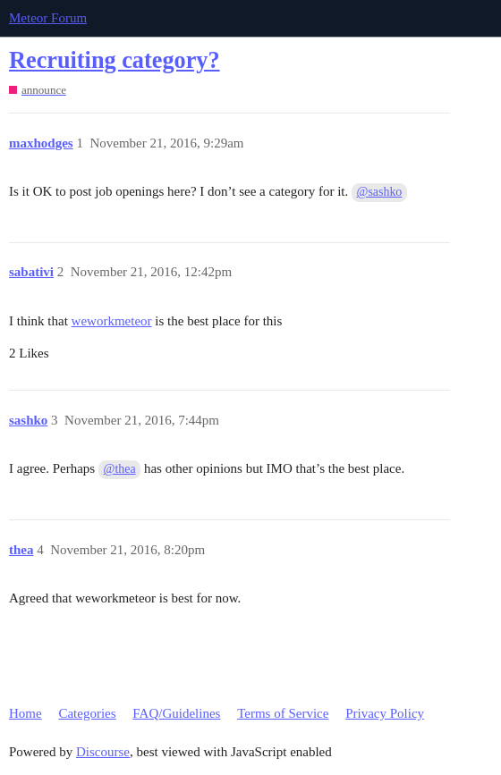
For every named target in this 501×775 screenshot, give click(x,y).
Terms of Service (282, 713)
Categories (86, 713)
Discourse (103, 752)
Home (25, 713)
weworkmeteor (112, 321)
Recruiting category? (114, 60)
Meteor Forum (48, 18)
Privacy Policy (384, 713)
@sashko (380, 191)
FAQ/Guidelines (176, 713)
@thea (120, 469)
